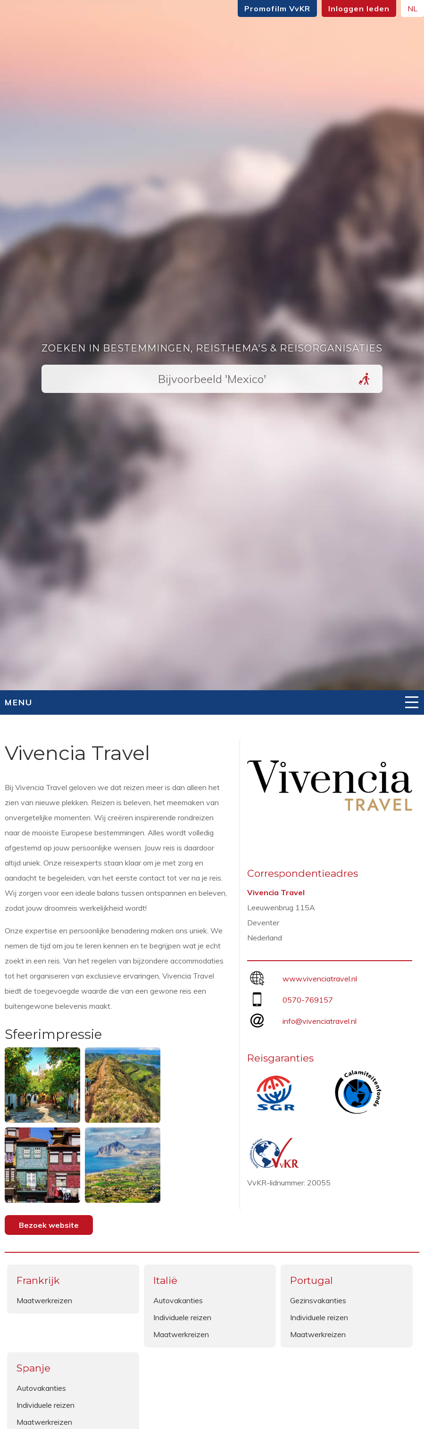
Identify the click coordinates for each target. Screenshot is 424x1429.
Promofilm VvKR (277, 8)
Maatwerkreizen (44, 1300)
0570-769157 (308, 999)
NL (412, 8)
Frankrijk (38, 1280)
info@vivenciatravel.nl (320, 1021)
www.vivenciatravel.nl (320, 978)
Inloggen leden (359, 8)
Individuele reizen (182, 1317)
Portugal (311, 1280)
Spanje (33, 1368)
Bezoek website (49, 1225)
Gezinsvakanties (318, 1300)
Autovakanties (178, 1300)
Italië (165, 1280)
